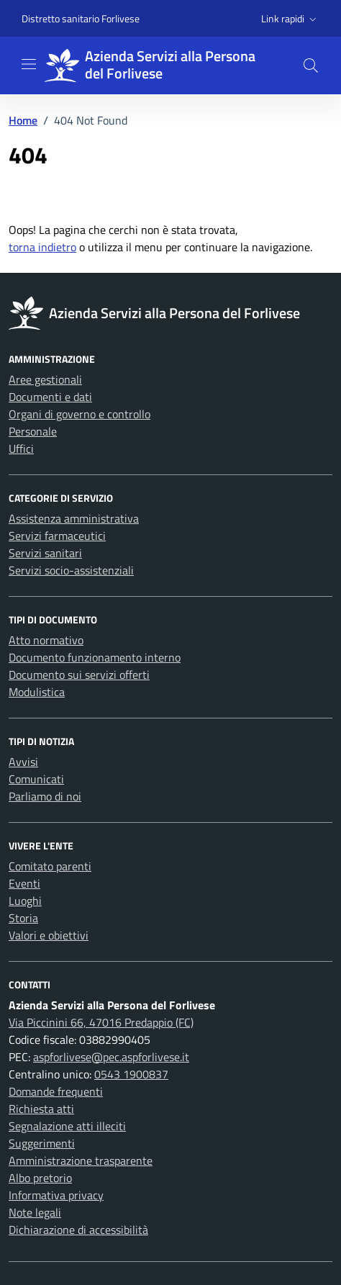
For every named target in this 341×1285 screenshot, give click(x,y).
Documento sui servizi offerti (79, 674)
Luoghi (25, 900)
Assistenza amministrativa (74, 518)
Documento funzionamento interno (95, 657)
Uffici (21, 448)
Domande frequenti (56, 1091)
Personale (33, 431)
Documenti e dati (50, 396)
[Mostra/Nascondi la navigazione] (28, 64)
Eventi (24, 883)
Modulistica (37, 691)
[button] (290, 18)
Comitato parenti (50, 866)
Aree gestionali (45, 379)
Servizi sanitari (45, 553)
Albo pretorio (40, 1177)
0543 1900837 (131, 1074)
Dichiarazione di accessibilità (78, 1229)
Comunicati (36, 779)
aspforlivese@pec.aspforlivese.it (111, 1056)
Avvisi (23, 761)
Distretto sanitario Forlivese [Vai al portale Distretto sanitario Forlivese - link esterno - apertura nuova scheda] (81, 18)
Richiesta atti (41, 1108)
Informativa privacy (56, 1195)
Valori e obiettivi (48, 935)
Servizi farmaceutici (57, 535)
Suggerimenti (42, 1143)
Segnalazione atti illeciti (67, 1126)
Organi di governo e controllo (79, 414)
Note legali (35, 1212)
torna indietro (42, 247)
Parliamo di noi (45, 796)
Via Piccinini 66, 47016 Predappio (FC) (101, 1022)
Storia (23, 917)
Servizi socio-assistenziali (71, 570)
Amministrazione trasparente (81, 1160)
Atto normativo (46, 640)
